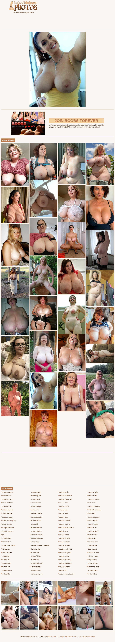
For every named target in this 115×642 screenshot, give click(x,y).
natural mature (92, 542)
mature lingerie (64, 524)
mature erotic (35, 549)
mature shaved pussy (66, 574)
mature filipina (35, 556)
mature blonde (35, 503)
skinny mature (92, 563)
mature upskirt (92, 521)
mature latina (63, 513)
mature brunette (36, 513)
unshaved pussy (93, 517)
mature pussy (63, 556)
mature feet (34, 552)
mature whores (92, 531)
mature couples (36, 531)
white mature (92, 574)
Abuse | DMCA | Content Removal (59, 636)
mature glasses (35, 567)
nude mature (92, 545)
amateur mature (7, 492)
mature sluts (92, 496)
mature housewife (65, 496)
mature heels (63, 492)
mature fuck (34, 560)
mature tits (91, 513)
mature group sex (36, 574)
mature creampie (36, 535)
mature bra (34, 510)
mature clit (34, 524)
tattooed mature (93, 567)
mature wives (92, 535)
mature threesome (94, 510)
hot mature (5, 549)
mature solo (91, 503)
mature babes (6, 570)
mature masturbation (66, 528)
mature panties (64, 545)
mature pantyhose (65, 549)
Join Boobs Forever (76, 120)
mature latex (63, 510)
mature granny (35, 570)
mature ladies (63, 506)
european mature (7, 528)
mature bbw (5, 574)
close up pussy (7, 517)
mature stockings (93, 506)
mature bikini (35, 499)
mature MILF (63, 531)
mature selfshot (64, 567)
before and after (7, 503)
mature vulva (92, 528)
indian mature (6, 552)
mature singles (92, 492)
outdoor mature (93, 552)
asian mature (6, 496)
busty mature (6, 506)
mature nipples (64, 542)
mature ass (5, 567)
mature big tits (35, 496)
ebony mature (6, 524)
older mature (92, 549)
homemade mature (8, 545)
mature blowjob (35, 506)
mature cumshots (36, 538)
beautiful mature (7, 499)
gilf (2, 535)
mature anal (5, 563)
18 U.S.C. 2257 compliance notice (83, 636)
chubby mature (7, 510)
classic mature (6, 513)
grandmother (6, 538)
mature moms (63, 535)
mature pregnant (64, 552)
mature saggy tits (64, 563)
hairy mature (6, 542)
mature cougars (36, 528)
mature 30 (5, 556)
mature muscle (64, 538)
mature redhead (64, 560)
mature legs (63, 517)
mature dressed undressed (40, 545)
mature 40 (5, 560)
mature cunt (34, 542)
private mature (92, 556)
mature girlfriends (36, 563)
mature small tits (93, 499)
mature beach (35, 492)
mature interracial (65, 499)
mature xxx (91, 538)
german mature (7, 531)
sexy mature (92, 560)
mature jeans (63, 503)
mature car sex (35, 521)
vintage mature (92, 570)
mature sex (62, 570)
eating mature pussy (8, 521)
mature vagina (92, 524)
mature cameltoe (36, 517)
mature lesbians (64, 521)
